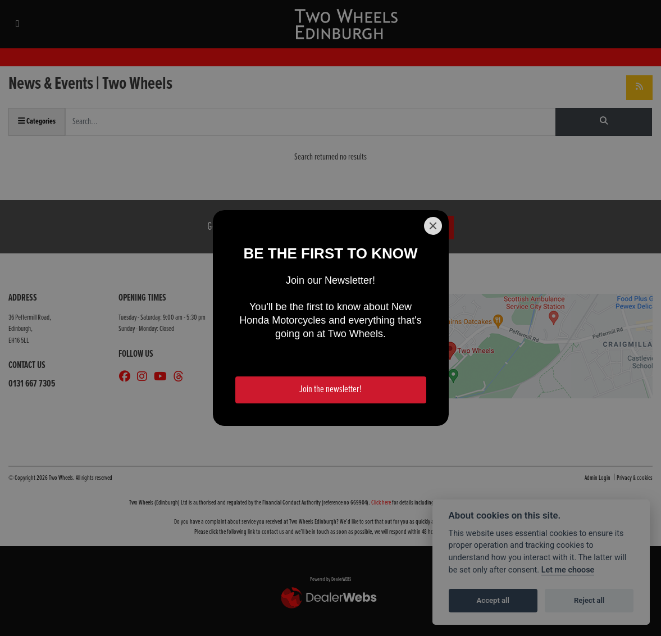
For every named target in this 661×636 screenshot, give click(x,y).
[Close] (433, 226)
